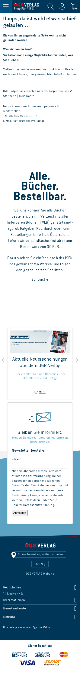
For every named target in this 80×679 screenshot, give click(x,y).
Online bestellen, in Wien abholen (40, 554)
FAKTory (40, 564)
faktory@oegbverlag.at (28, 121)
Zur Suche (40, 279)
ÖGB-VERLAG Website (40, 573)
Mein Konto (26, 96)
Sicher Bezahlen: (40, 646)
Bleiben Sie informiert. (40, 432)
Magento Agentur (32, 627)
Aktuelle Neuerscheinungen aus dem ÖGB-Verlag (40, 362)
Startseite (9, 96)
